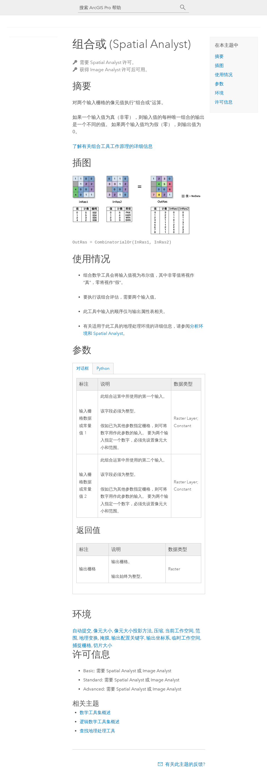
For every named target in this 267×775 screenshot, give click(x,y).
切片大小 (102, 645)
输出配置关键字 (127, 638)
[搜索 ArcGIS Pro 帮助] (128, 7)
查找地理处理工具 (97, 730)
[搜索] (183, 7)
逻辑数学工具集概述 (100, 721)
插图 (219, 65)
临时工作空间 (186, 638)
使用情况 (224, 74)
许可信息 (224, 102)
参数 (219, 83)
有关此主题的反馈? (185, 764)
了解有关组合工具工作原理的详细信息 (112, 146)
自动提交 (81, 630)
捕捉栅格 (81, 645)
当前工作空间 (179, 630)
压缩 (158, 630)
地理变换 (88, 638)
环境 (219, 93)
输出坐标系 (158, 638)
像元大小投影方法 (133, 630)
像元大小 (102, 630)
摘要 (219, 56)
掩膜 (104, 638)
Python (103, 368)
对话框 (82, 368)
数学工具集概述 (95, 712)
